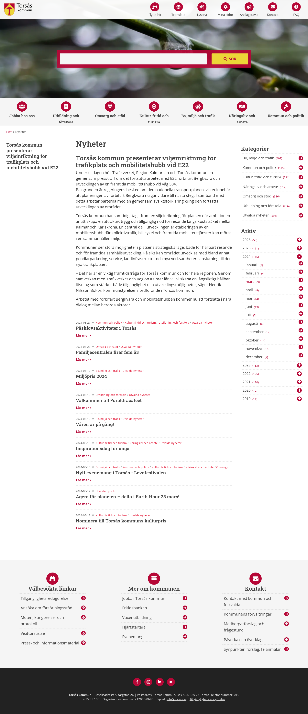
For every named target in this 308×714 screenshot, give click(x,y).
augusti (255, 323)
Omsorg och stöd (261, 196)
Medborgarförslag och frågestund (244, 627)
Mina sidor (225, 9)
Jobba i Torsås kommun (143, 598)
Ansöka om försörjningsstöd (46, 607)
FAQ (296, 9)
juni (252, 306)
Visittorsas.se (33, 633)
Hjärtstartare (134, 627)
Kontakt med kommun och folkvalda (248, 601)
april (253, 290)
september (258, 331)
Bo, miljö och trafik (263, 158)
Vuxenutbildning (137, 617)
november (258, 348)
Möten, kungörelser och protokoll (42, 620)
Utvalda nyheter (260, 215)
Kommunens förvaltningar (247, 614)
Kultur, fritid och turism (266, 177)
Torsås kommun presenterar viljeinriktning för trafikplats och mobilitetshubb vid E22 (32, 156)
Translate (178, 9)
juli (252, 315)
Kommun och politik (264, 168)
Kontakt (273, 9)
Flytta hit (154, 9)
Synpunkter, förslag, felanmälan (252, 649)
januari (255, 265)
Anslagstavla (249, 9)
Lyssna (202, 9)
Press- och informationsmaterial (50, 643)
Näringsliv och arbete (265, 187)
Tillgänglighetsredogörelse (44, 598)
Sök (232, 58)
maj (252, 298)
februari (256, 273)
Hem (9, 132)
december (257, 357)
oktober (256, 340)
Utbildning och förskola (266, 206)
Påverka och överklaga (244, 639)
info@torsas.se (176, 699)
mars (253, 281)
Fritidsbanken (134, 607)
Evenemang (132, 636)
